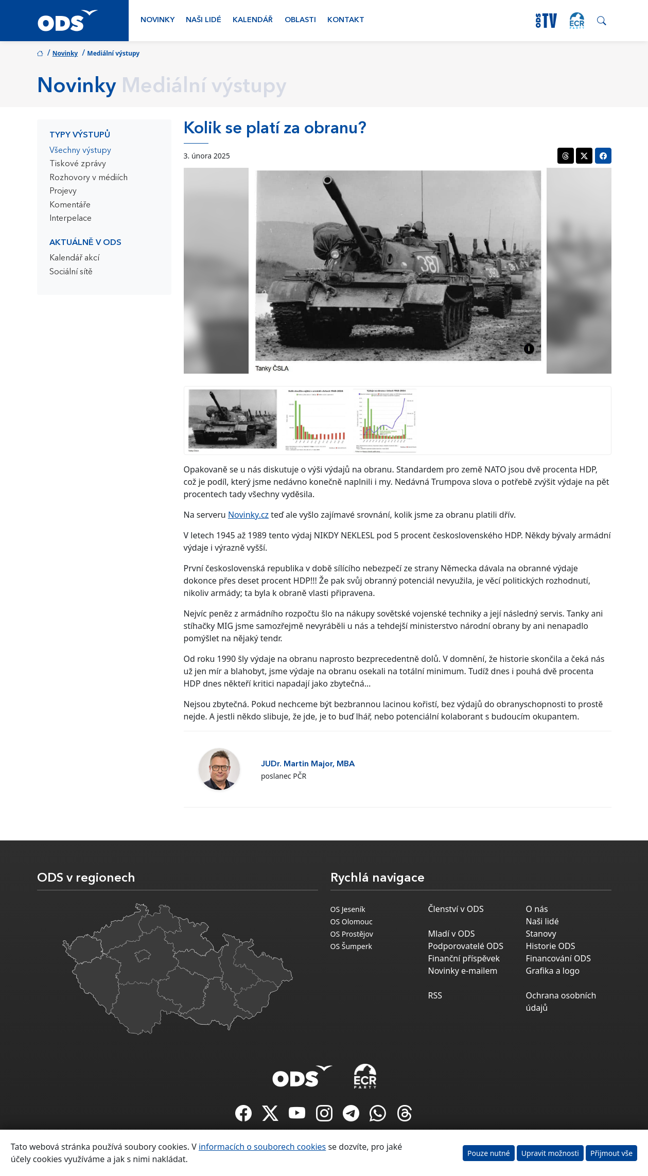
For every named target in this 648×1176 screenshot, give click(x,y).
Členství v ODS (456, 909)
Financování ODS (558, 958)
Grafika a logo (553, 970)
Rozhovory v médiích (88, 178)
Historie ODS (550, 946)
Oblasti (300, 20)
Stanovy (541, 933)
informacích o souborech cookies (262, 1146)
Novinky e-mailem (463, 970)
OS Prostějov (351, 934)
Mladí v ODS (451, 933)
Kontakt (345, 20)
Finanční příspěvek (464, 958)
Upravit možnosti (550, 1153)
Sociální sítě (71, 272)
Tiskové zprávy (77, 164)
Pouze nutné (488, 1153)
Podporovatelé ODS (466, 946)
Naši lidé (203, 20)
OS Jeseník (347, 909)
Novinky (157, 20)
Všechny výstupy (80, 151)
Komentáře (70, 205)
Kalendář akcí (74, 258)
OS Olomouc (351, 921)
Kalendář (253, 20)
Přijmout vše (611, 1153)
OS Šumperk (351, 946)
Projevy (63, 191)
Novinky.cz (248, 514)
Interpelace (70, 219)
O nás (537, 909)
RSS (435, 995)
